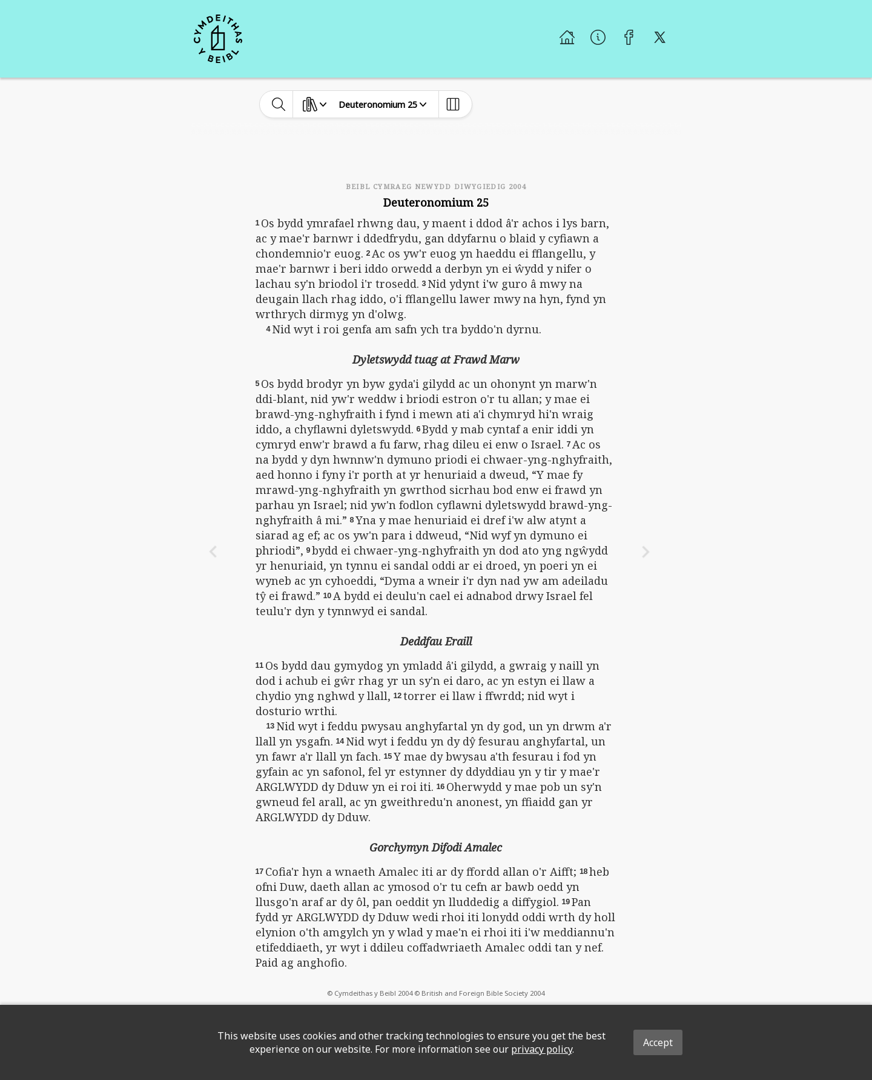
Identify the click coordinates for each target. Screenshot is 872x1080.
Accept (658, 1042)
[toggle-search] (279, 104)
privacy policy (541, 1049)
